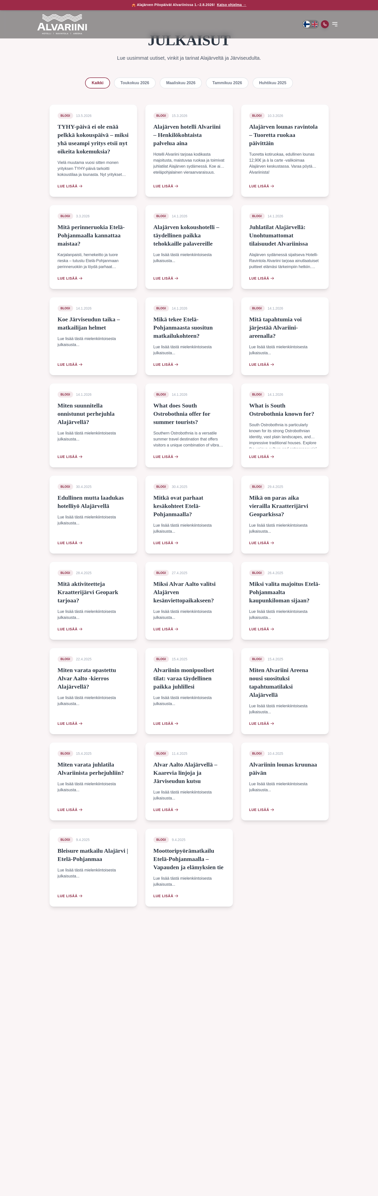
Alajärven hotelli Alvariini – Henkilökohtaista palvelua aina (187, 134)
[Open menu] (335, 24)
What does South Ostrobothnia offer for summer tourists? (181, 413)
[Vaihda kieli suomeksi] (306, 24)
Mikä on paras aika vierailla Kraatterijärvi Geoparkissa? (278, 505)
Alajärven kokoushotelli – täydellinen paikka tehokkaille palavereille (186, 235)
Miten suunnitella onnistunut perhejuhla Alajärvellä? (86, 413)
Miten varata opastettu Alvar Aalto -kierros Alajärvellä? (87, 678)
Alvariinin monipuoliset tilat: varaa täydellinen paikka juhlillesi (183, 678)
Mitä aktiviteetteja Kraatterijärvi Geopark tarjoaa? (88, 592)
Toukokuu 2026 (135, 83)
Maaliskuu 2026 (180, 83)
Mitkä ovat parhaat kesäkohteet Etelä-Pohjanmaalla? (178, 505)
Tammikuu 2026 (227, 83)
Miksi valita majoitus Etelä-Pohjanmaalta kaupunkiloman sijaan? (284, 592)
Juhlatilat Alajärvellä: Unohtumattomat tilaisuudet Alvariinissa (278, 235)
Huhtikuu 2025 (272, 83)
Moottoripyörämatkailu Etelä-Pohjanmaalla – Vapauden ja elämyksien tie (188, 858)
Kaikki (97, 83)
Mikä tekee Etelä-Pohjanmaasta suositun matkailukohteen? (183, 327)
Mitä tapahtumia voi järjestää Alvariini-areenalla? (275, 327)
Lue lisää (70, 186)
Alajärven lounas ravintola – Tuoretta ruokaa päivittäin (283, 134)
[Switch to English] (314, 24)
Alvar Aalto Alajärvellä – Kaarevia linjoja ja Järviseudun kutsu (185, 772)
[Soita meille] (325, 24)
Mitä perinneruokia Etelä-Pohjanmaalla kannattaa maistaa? (91, 235)
